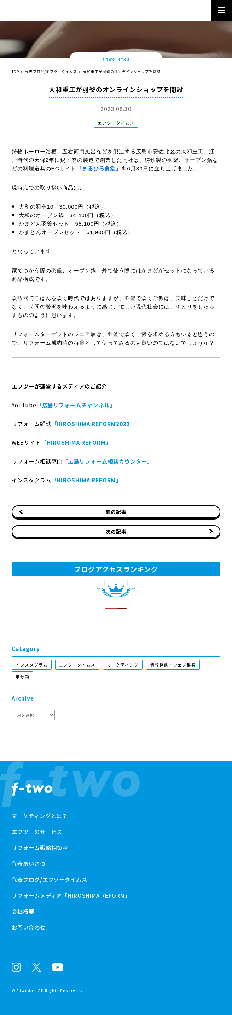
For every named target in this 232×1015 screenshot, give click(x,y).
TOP (15, 71)
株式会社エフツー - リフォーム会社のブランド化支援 (48, 10)
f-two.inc (26, 990)
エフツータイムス (116, 123)
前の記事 (116, 511)
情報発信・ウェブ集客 (173, 665)
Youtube (57, 967)
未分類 (22, 676)
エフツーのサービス (37, 831)
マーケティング (123, 665)
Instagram (16, 967)
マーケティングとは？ (40, 816)
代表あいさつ (29, 863)
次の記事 (116, 531)
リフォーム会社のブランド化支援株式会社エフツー (32, 789)
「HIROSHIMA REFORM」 (76, 442)
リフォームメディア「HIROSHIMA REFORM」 (71, 895)
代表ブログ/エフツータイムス (51, 71)
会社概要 (23, 911)
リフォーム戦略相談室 (40, 847)
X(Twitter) (36, 967)
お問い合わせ (29, 927)
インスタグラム (32, 665)
